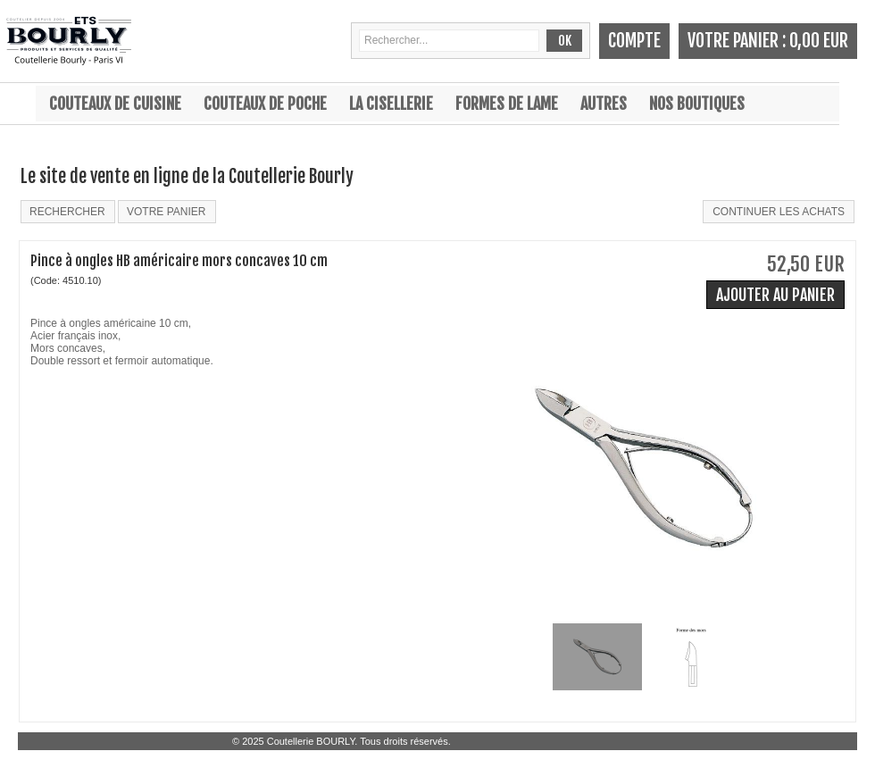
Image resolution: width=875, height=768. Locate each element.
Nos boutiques (697, 103)
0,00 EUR (818, 40)
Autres (603, 103)
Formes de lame (506, 103)
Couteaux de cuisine (115, 103)
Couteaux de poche (265, 103)
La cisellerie (391, 103)
